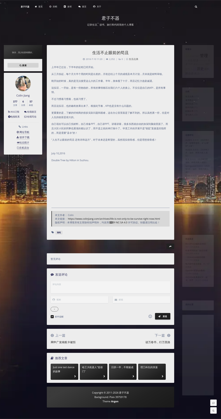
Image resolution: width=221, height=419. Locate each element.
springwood (189, 173)
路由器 (188, 79)
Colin (185, 185)
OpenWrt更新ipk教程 (194, 278)
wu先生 (187, 142)
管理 (205, 57)
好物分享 (187, 116)
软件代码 (187, 111)
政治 (196, 79)
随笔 (59, 232)
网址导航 (23, 132)
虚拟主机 (205, 80)
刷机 (209, 74)
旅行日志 (187, 107)
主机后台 (23, 147)
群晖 (189, 68)
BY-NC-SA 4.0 (118, 222)
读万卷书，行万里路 (157, 342)
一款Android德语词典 (195, 262)
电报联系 (14, 116)
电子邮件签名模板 (192, 270)
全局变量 (187, 193)
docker (202, 68)
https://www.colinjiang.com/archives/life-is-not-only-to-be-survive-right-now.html (114, 218)
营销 (185, 58)
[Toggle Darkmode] (213, 410)
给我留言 (30, 111)
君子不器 (25, 6)
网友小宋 (187, 205)
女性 (185, 74)
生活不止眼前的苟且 (110, 52)
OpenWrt (194, 58)
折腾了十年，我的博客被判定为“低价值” (198, 209)
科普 (189, 64)
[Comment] (213, 403)
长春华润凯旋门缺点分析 (196, 254)
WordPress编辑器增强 (195, 245)
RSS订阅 (13, 111)
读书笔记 (187, 102)
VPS (209, 68)
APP (201, 64)
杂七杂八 (187, 120)
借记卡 (192, 74)
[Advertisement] (198, 364)
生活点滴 (187, 98)
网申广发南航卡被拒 (63, 342)
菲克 (185, 165)
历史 (201, 73)
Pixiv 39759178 (117, 397)
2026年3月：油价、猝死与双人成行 (197, 157)
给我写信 (30, 116)
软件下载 (23, 137)
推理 (206, 64)
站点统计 (23, 142)
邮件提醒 (59, 316)
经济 (195, 64)
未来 (195, 68)
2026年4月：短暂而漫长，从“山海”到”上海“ (197, 145)
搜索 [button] (23, 65)
